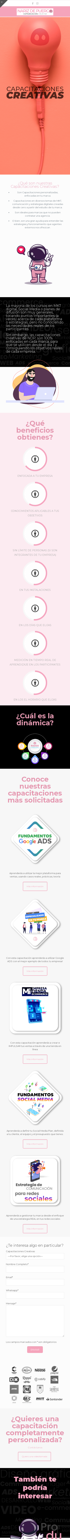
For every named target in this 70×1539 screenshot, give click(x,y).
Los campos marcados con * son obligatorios (31, 1342)
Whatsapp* (35, 1294)
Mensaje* (35, 1319)
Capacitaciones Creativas (35, 1254)
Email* (35, 1281)
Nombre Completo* (35, 1268)
